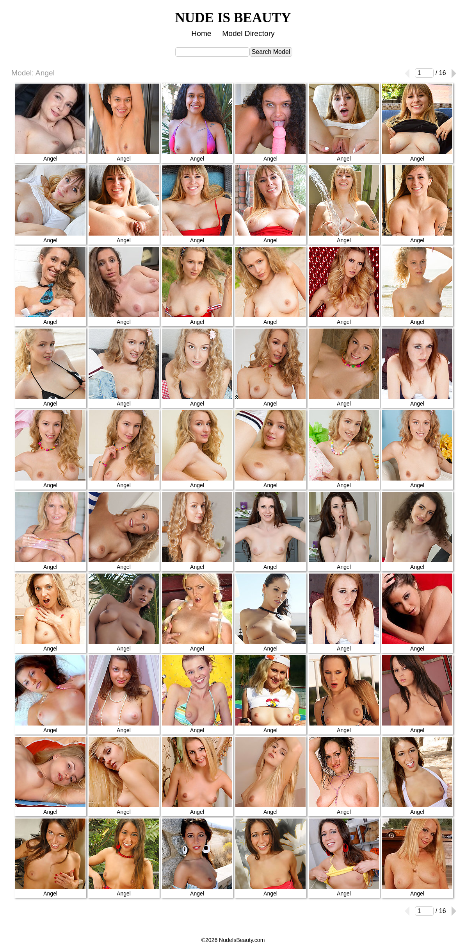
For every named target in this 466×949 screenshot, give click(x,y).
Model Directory (248, 33)
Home (201, 33)
